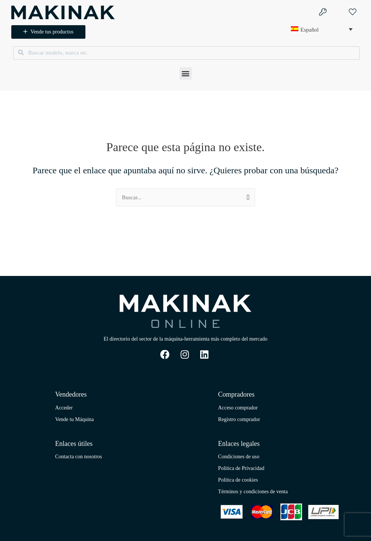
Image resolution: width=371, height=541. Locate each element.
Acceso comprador (238, 408)
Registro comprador (239, 419)
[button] (185, 74)
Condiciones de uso (239, 456)
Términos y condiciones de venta (253, 491)
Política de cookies (238, 480)
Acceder (64, 408)
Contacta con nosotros (78, 456)
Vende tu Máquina (74, 419)
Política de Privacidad (241, 468)
